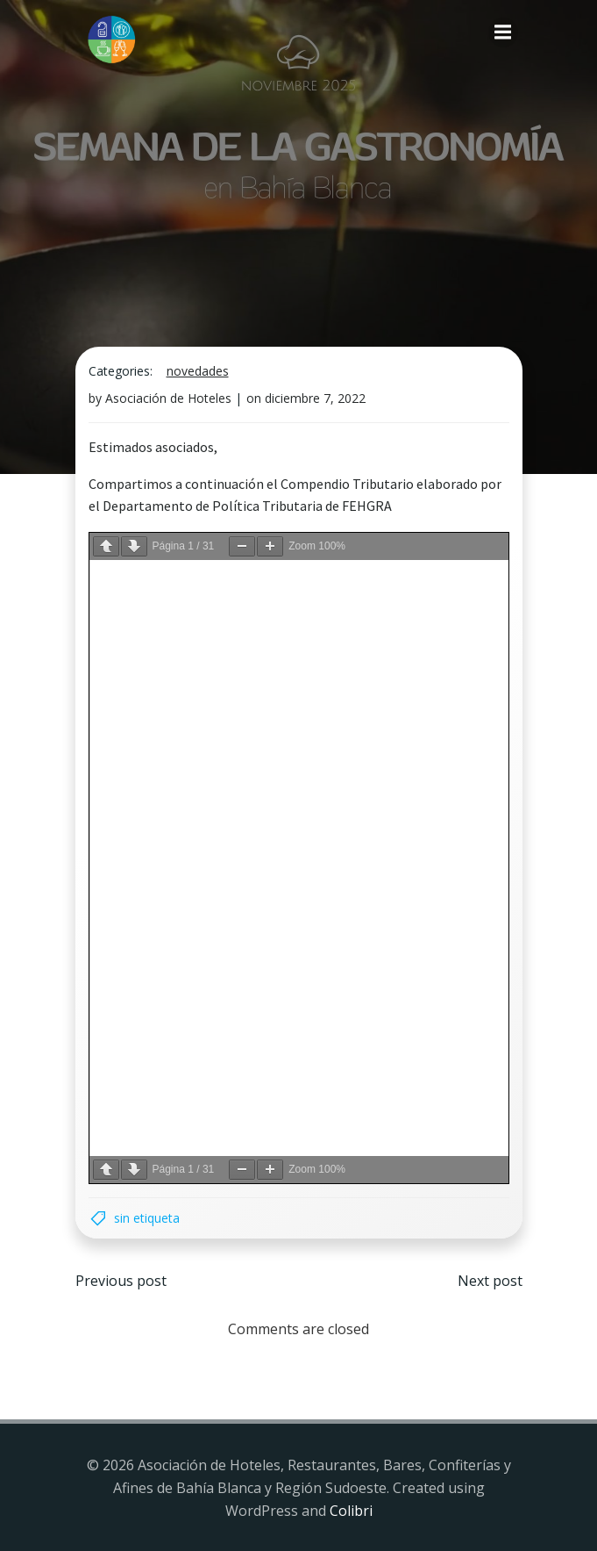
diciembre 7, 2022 (315, 398)
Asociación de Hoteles (168, 398)
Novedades (198, 371)
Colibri (351, 1510)
